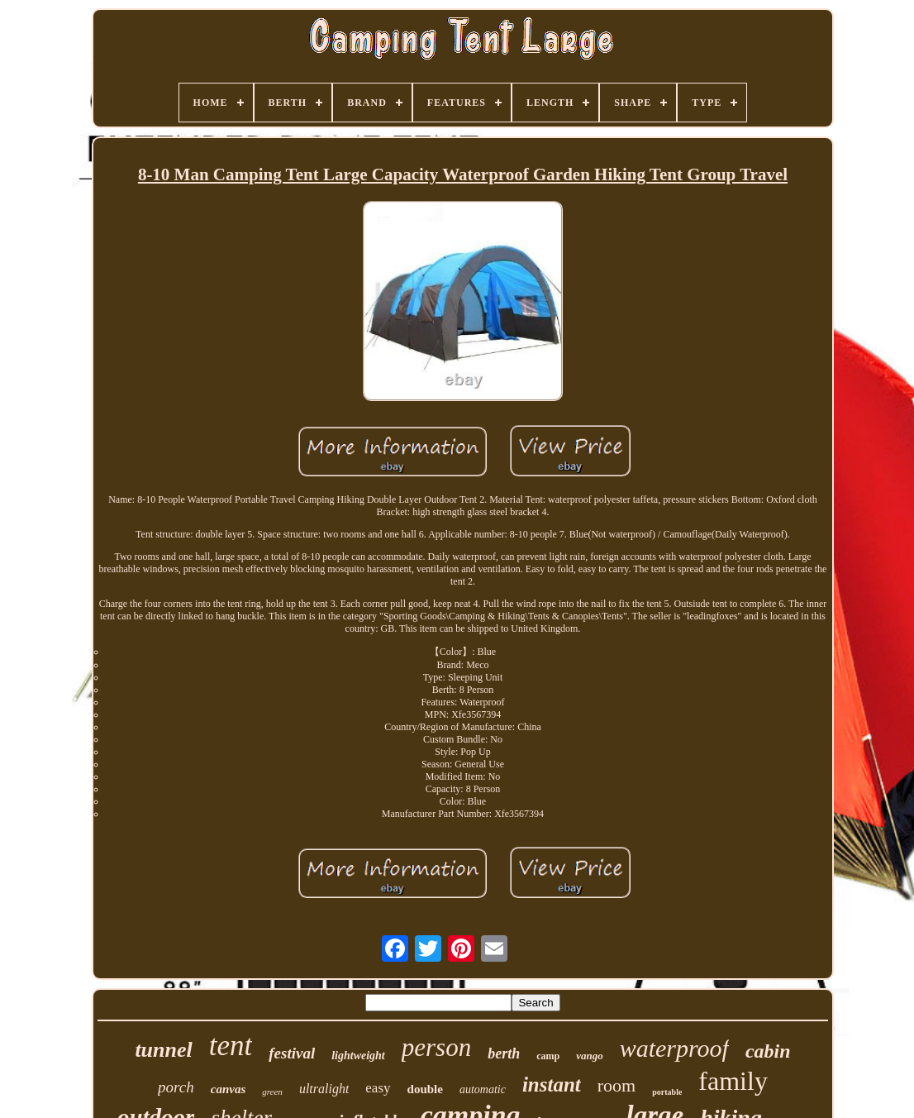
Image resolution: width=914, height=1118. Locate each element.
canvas (228, 1089)
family (733, 1081)
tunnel (163, 1050)
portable (667, 1091)
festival (292, 1053)
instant (551, 1084)
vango (589, 1055)
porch (176, 1087)
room (616, 1085)
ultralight (324, 1089)
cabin (768, 1051)
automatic (482, 1089)
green (272, 1091)
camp (547, 1056)
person (436, 1047)
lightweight (358, 1055)
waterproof (674, 1048)
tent (230, 1046)
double (425, 1089)
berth (504, 1053)
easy (377, 1088)
